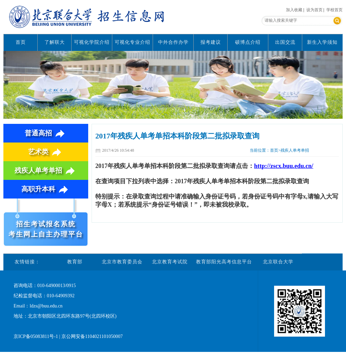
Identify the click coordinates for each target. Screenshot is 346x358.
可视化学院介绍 (92, 42)
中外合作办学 (173, 42)
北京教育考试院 (170, 261)
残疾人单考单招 (46, 170)
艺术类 (46, 151)
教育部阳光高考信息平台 (224, 261)
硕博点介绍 (248, 42)
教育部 (74, 261)
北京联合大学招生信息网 (88, 17)
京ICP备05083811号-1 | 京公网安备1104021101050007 (68, 336)
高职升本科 (46, 189)
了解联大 (54, 42)
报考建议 (210, 42)
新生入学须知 (322, 42)
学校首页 (334, 9)
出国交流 (285, 42)
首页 (21, 42)
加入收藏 (294, 9)
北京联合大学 (278, 261)
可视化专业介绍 (132, 42)
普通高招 (46, 133)
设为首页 (314, 9)
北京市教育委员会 (122, 261)
